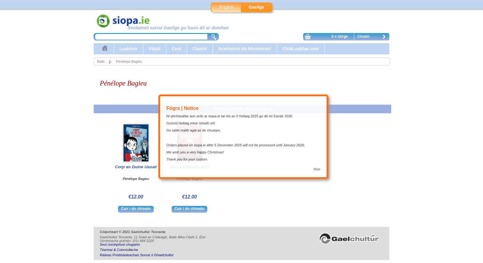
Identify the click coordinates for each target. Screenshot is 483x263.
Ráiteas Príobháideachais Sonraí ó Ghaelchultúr (136, 255)
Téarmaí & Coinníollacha (119, 250)
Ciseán (373, 37)
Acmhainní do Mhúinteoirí (244, 48)
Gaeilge (256, 7)
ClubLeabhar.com (301, 48)
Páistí (154, 48)
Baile (101, 61)
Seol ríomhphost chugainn (120, 244)
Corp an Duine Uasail (135, 167)
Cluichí (200, 48)
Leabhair (128, 48)
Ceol (176, 48)
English (227, 7)
